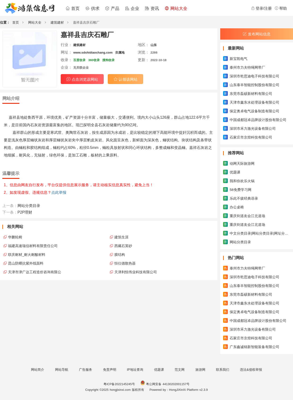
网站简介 (37, 369)
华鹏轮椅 (15, 237)
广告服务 (85, 369)
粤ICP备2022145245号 (119, 384)
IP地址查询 (135, 369)
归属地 (120, 52)
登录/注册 (261, 8)
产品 (112, 8)
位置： (5, 22)
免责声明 (109, 369)
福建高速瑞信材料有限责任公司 (33, 246)
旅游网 (200, 369)
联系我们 (222, 369)
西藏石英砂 (123, 246)
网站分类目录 (28, 206)
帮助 (281, 8)
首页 (72, 8)
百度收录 (79, 60)
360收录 (94, 60)
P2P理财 (24, 212)
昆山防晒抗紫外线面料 (25, 263)
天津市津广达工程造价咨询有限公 (34, 272)
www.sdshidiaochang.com (92, 52)
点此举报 (58, 192)
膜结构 (119, 255)
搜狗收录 (108, 60)
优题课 (159, 369)
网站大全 (176, 8)
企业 (132, 8)
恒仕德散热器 (125, 263)
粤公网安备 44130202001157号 (165, 384)
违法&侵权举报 (251, 369)
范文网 (180, 369)
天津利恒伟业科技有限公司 (135, 272)
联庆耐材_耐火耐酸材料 (26, 255)
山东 (154, 45)
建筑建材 (57, 22)
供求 (92, 8)
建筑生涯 (121, 237)
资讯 (152, 8)
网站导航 (61, 369)
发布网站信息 (257, 34)
